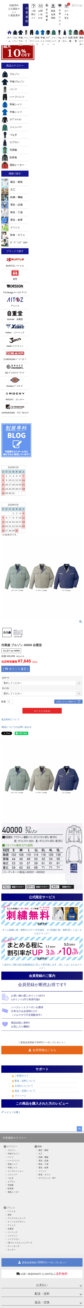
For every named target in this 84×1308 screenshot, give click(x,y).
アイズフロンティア (16, 1218)
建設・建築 (12, 182)
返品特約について (10, 719)
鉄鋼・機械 (12, 197)
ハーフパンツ (12, 97)
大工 (8, 189)
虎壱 (10, 1215)
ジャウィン (12, 1236)
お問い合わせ (40, 14)
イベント (10, 227)
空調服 (70, 37)
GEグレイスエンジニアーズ (20, 1243)
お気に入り (60, 17)
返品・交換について (25, 1090)
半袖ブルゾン (12, 81)
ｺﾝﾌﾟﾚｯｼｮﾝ (11, 119)
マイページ (20, 1095)
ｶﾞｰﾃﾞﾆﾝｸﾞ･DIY (14, 242)
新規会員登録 (53, 14)
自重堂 (11, 1229)
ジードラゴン (13, 1239)
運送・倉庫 (12, 219)
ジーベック (12, 1232)
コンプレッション (15, 1171)
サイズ (6, 688)
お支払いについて (24, 1085)
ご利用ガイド (33, 14)
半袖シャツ (11, 112)
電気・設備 (12, 204)
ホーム (9, 37)
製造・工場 (12, 212)
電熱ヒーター (12, 165)
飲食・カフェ (13, 235)
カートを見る (66, 14)
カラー (6, 678)
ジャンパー (11, 127)
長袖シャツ (11, 104)
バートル (12, 1211)
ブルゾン (15, 37)
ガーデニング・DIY (47, 1178)
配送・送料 (42, 1293)
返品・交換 (42, 1302)
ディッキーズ (13, 1246)
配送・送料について (25, 1080)
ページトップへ (79, 1129)
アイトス (12, 1225)
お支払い (42, 1285)
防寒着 (76, 37)
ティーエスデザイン (16, 1222)
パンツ (26, 37)
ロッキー (12, 1250)
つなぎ (59, 37)
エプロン (64, 37)
